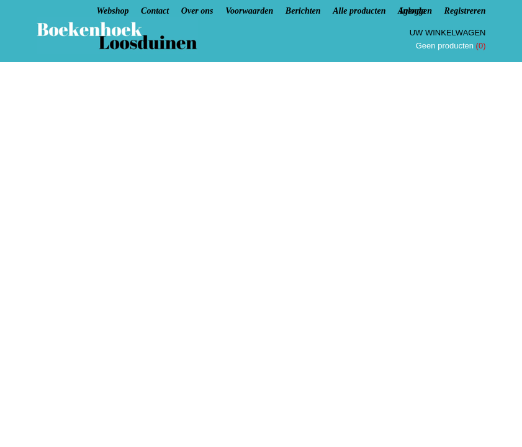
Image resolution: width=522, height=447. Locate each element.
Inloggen (416, 11)
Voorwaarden (249, 11)
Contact (155, 11)
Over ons (197, 11)
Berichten (303, 11)
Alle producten (359, 11)
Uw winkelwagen (448, 32)
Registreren (465, 11)
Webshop (113, 11)
